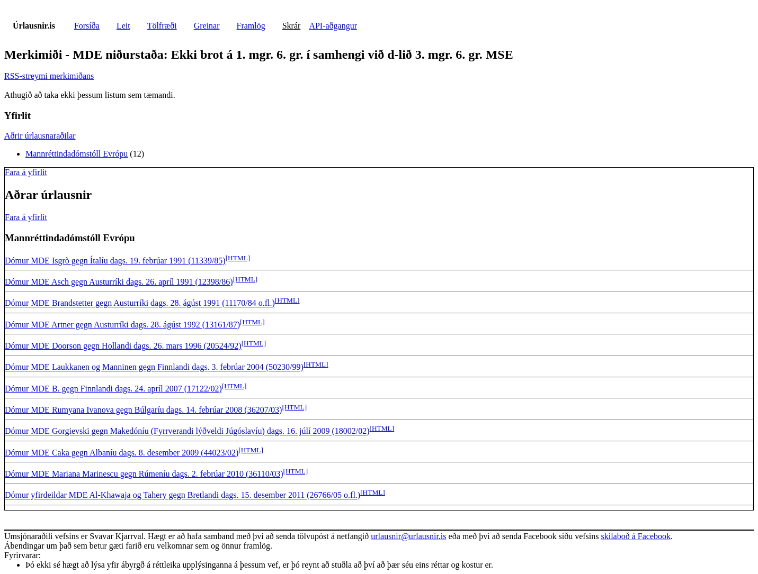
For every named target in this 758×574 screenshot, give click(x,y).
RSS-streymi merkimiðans (49, 75)
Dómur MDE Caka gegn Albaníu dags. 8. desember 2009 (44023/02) (121, 452)
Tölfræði (162, 25)
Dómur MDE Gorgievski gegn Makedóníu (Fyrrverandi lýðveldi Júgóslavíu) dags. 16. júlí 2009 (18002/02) (187, 431)
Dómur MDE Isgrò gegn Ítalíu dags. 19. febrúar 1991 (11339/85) (115, 260)
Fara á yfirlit (26, 172)
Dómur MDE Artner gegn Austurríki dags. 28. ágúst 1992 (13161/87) (122, 324)
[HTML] (238, 258)
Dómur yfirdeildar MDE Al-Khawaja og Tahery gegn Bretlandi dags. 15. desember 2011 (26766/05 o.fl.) (182, 495)
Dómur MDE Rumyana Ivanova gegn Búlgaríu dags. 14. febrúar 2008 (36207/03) (143, 409)
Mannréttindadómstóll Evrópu (76, 153)
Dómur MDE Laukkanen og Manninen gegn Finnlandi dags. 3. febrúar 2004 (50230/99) (154, 367)
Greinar (207, 25)
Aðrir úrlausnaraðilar (40, 135)
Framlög (251, 25)
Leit (123, 25)
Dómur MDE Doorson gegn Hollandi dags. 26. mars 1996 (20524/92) (123, 345)
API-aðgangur (333, 25)
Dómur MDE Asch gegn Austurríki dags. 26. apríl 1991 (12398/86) (119, 281)
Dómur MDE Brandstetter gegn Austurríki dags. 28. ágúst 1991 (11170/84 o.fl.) (140, 303)
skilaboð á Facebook (636, 536)
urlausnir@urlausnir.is (408, 536)
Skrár (291, 25)
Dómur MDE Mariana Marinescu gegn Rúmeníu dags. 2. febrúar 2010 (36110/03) (144, 473)
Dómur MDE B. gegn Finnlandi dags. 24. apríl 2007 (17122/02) (113, 388)
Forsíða (87, 25)
